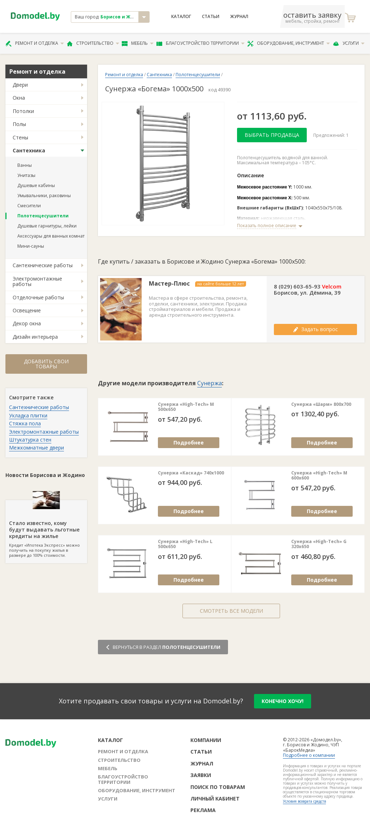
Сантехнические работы (43, 265)
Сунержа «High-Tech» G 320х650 (319, 544)
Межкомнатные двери (36, 447)
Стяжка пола (25, 423)
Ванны (24, 165)
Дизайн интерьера (35, 336)
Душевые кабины (36, 185)
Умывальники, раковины (44, 195)
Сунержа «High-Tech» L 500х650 (185, 544)
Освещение (27, 310)
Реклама (203, 810)
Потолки (23, 111)
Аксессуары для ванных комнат (51, 236)
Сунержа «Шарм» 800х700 (321, 404)
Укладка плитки (28, 415)
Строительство (93, 43)
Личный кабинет (215, 798)
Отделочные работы (38, 297)
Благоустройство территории (200, 43)
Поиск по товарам (217, 787)
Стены (20, 137)
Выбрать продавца (272, 134)
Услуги (349, 43)
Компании (205, 740)
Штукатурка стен (30, 439)
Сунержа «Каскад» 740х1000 (191, 473)
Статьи (210, 16)
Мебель (138, 43)
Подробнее (188, 442)
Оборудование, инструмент (288, 43)
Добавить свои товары (46, 364)
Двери (20, 84)
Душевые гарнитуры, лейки (47, 226)
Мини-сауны (30, 246)
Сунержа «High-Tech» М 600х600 (319, 475)
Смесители (29, 206)
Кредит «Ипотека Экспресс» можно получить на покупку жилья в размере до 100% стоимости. (46, 529)
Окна (19, 97)
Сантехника (29, 150)
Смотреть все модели (231, 610)
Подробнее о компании (309, 755)
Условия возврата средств (304, 801)
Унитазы (26, 175)
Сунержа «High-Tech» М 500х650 (186, 407)
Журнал (239, 16)
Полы (19, 124)
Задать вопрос (315, 329)
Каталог (181, 16)
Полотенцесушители (43, 216)
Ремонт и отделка (34, 43)
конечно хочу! (283, 701)
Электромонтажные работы (37, 281)
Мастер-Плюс (169, 283)
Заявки (200, 775)
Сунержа (209, 383)
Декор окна (27, 323)
